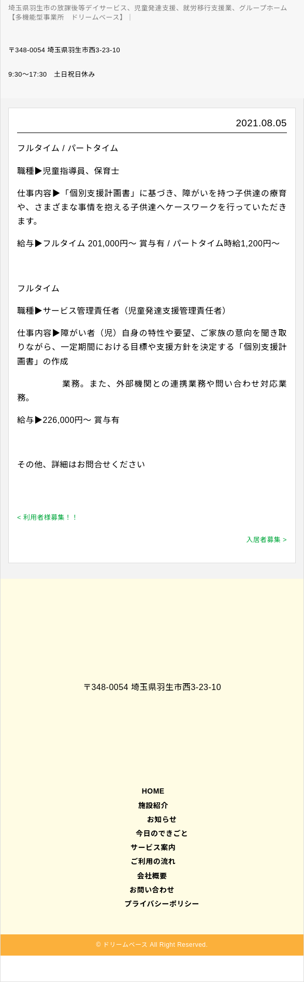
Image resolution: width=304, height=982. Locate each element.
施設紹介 (152, 805)
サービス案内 (152, 847)
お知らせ (162, 819)
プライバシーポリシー (161, 904)
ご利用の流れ (152, 861)
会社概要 (152, 876)
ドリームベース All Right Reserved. (155, 944)
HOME (151, 791)
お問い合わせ (152, 890)
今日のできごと (162, 833)
